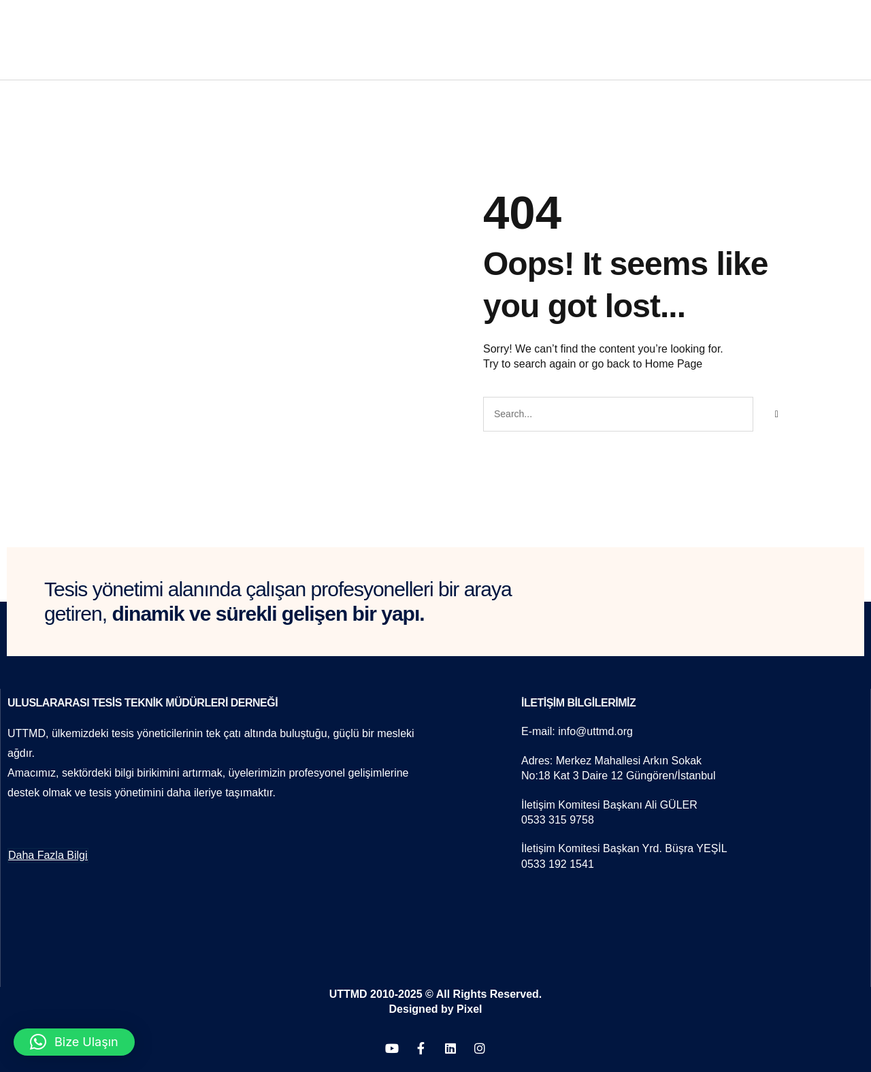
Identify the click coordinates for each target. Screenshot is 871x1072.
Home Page (674, 364)
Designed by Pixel (435, 1009)
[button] (74, 1042)
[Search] (776, 413)
